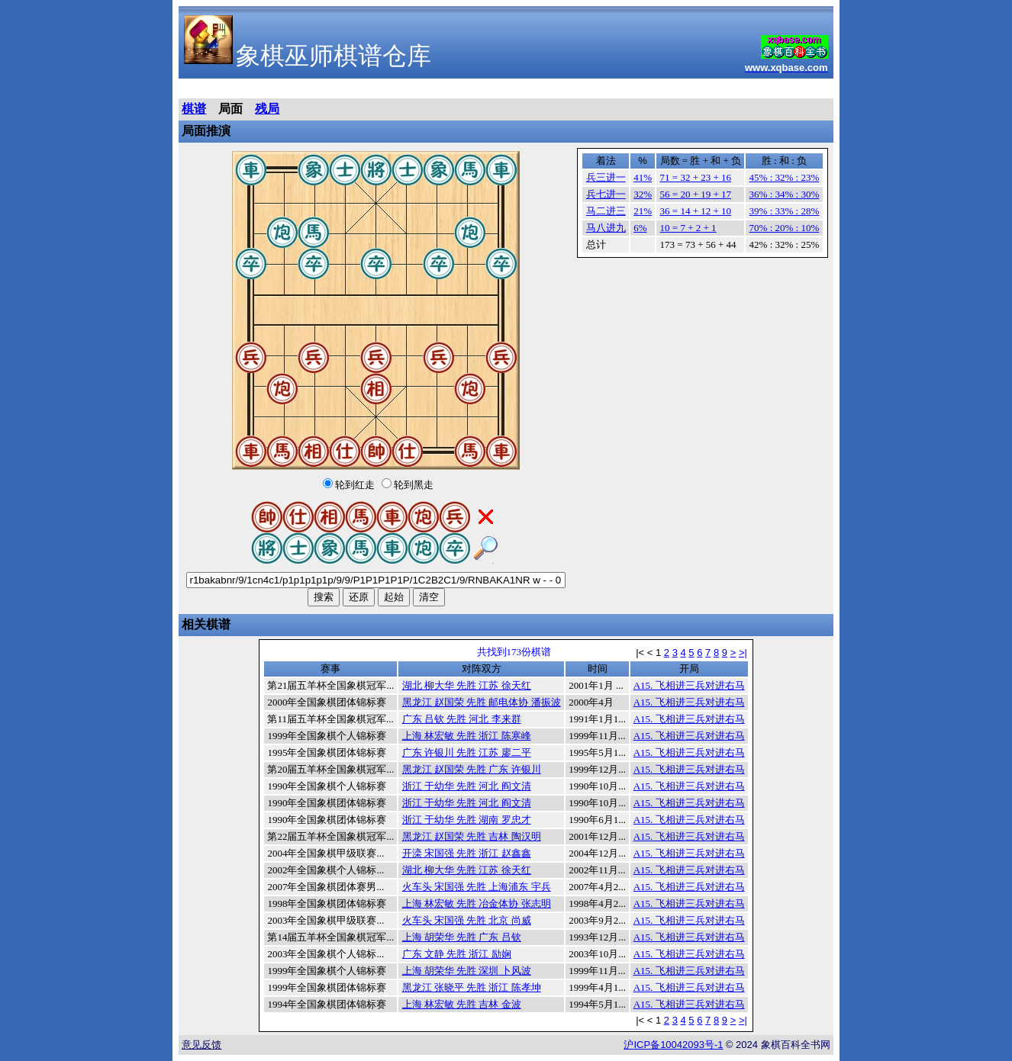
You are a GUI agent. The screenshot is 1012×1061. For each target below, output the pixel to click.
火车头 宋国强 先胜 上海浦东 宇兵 (476, 886)
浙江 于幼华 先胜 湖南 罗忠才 (466, 819)
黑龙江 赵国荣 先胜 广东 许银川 (471, 769)
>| (743, 652)
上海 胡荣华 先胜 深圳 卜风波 (466, 970)
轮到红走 (355, 484)
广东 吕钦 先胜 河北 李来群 (461, 719)
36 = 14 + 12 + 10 (696, 211)
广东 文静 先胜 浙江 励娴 (456, 954)
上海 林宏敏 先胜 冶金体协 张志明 (476, 903)
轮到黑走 (413, 484)
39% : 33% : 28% (784, 211)
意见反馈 (201, 1044)
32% (642, 194)
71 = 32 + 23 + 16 (696, 177)
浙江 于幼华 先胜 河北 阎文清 (466, 786)
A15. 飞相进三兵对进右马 (689, 685)
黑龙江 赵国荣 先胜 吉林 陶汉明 (471, 836)
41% (642, 177)
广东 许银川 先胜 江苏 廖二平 (466, 752)
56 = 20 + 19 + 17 (696, 194)
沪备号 (673, 1044)
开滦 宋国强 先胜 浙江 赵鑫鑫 (466, 853)
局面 (230, 108)
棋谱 (194, 108)
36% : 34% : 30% (784, 194)
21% (642, 211)
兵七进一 (606, 194)
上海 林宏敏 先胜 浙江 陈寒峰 (466, 735)
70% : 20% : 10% (784, 227)
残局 (267, 108)
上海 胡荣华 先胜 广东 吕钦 (461, 937)
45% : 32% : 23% (784, 177)
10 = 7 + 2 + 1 (688, 227)
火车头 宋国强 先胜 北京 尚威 (466, 920)
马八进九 (606, 227)
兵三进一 (606, 177)
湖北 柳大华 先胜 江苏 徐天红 (466, 685)
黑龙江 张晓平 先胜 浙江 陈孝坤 (471, 987)
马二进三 (606, 211)
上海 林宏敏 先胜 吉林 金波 (461, 1004)
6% (639, 227)
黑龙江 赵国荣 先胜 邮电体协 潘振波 (481, 702)
